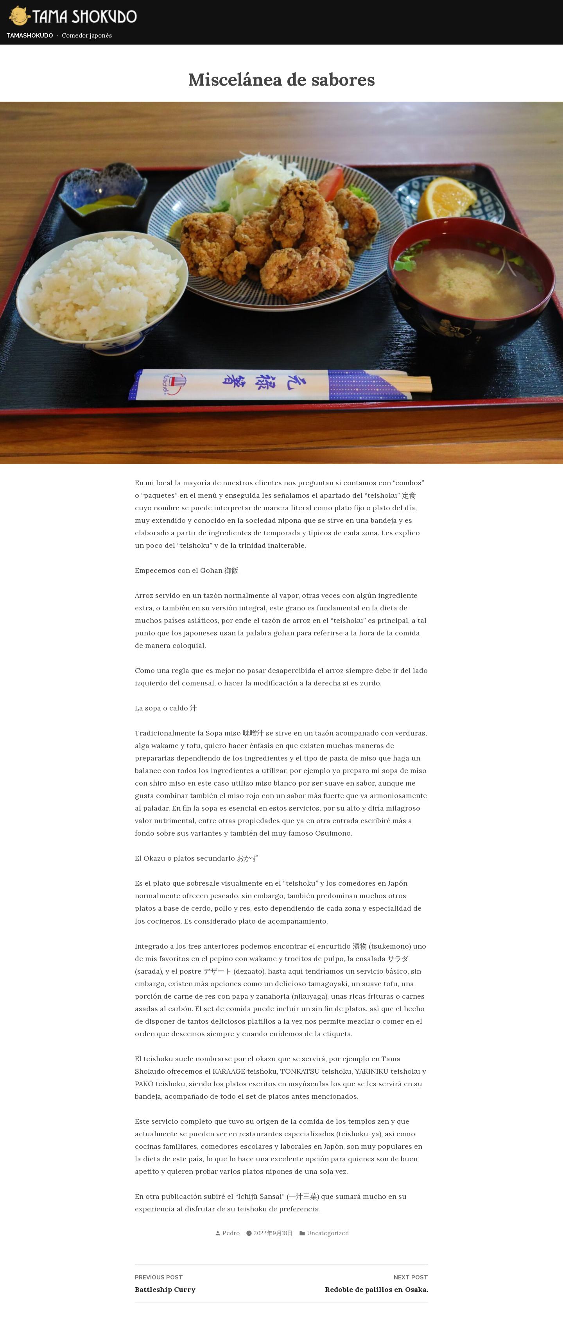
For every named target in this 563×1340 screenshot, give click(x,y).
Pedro (231, 1233)
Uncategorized (328, 1233)
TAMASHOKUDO (29, 35)
